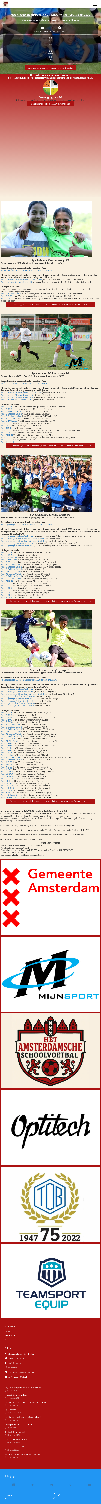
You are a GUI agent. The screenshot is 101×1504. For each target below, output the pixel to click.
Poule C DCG (6, 298)
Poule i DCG (6, 425)
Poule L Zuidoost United (11, 578)
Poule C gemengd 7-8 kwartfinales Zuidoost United (22, 694)
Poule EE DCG (7, 781)
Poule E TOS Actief (9, 562)
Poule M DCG (7, 435)
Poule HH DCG (7, 788)
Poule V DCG (6, 762)
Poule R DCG (6, 593)
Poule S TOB (6, 755)
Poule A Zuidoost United (11, 294)
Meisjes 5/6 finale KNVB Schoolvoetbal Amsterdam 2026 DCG (27, 270)
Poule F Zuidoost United (11, 564)
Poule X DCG (6, 767)
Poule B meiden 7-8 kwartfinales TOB (17, 395)
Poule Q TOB (6, 750)
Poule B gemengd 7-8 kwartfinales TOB (17, 691)
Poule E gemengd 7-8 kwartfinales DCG (17, 699)
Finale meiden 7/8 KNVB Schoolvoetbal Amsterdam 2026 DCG (27, 383)
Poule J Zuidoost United (11, 574)
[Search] (59, 1496)
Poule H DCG (6, 423)
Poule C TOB (6, 717)
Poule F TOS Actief (9, 418)
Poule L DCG (6, 433)
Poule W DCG (7, 764)
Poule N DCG (6, 437)
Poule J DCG (6, 428)
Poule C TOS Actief (9, 557)
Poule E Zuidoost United (11, 416)
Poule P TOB (6, 748)
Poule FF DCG (7, 783)
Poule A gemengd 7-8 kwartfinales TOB (17, 689)
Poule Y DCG (6, 769)
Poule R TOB (6, 753)
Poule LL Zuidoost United (12, 797)
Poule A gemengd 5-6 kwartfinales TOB (17, 536)
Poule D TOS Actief (9, 560)
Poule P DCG (6, 588)
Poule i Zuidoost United (11, 571)
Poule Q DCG (6, 590)
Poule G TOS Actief (9, 421)
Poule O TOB (6, 746)
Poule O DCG (7, 440)
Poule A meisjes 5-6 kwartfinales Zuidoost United (21, 280)
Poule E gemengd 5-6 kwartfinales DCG (17, 546)
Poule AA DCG (7, 771)
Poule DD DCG (7, 778)
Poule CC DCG (7, 776)
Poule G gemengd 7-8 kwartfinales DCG (18, 703)
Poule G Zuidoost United (11, 567)
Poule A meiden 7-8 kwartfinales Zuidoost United (21, 393)
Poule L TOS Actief (9, 738)
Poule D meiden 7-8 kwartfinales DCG (17, 400)
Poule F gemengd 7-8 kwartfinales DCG (18, 701)
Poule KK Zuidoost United (12, 795)
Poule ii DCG (6, 790)
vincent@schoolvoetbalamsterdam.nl (22, 1372)
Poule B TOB (6, 409)
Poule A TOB (6, 407)
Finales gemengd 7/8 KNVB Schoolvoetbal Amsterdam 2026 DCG (29, 680)
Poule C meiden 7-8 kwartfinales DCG (17, 397)
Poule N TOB (6, 743)
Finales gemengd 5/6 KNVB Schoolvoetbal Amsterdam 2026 (26, 524)
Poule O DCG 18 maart (11, 442)
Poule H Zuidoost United (11, 569)
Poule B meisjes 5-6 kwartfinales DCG (17, 282)
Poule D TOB (6, 720)
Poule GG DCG (7, 786)
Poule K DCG (6, 430)
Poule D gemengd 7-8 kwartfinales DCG (18, 696)
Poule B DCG (6, 296)
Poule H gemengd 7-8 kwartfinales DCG (18, 706)
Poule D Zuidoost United (11, 414)
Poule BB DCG (7, 774)
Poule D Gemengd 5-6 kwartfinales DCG (18, 543)
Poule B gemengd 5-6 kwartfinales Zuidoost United (22, 538)
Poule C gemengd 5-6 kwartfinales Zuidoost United (22, 541)
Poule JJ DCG (7, 793)
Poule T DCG (6, 597)
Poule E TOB (6, 722)
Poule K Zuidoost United (11, 576)
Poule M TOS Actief (9, 741)
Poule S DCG (6, 595)
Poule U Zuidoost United (11, 760)
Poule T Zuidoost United (11, 757)
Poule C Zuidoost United (11, 411)
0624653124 (13, 1368)
